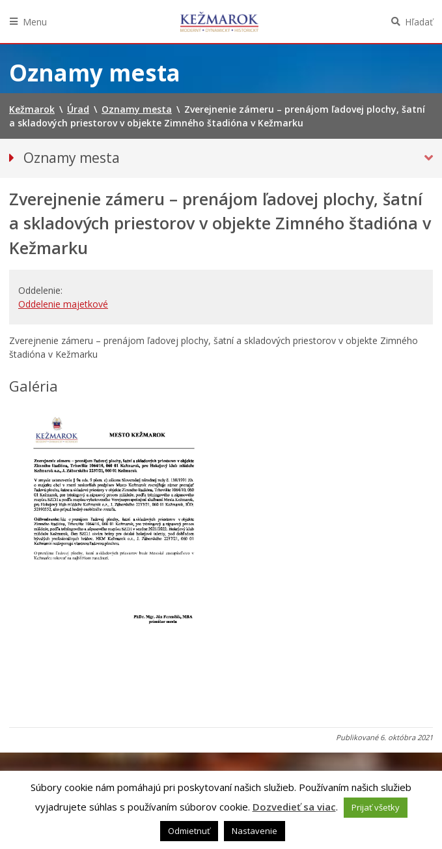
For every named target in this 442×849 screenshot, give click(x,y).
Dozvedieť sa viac (294, 806)
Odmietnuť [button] (189, 831)
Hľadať (419, 22)
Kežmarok (219, 21)
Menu (35, 22)
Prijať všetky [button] (376, 807)
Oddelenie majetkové (63, 304)
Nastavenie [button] (254, 831)
